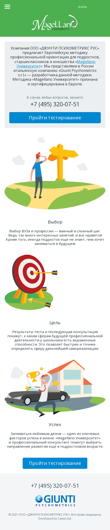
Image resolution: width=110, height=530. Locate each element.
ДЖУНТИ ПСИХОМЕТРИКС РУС (48, 515)
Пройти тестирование (55, 117)
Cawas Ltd (64, 518)
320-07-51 (55, 485)
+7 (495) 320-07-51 (55, 104)
